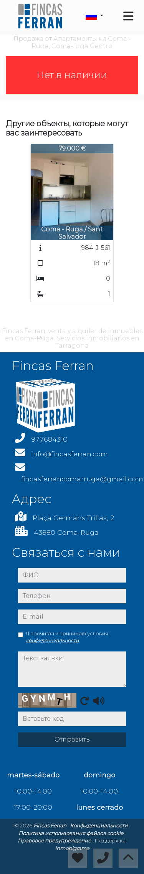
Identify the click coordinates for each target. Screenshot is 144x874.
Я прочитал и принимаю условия (67, 637)
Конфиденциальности (99, 825)
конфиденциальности (52, 640)
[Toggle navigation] (128, 16)
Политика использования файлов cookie (71, 833)
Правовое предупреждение (55, 840)
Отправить (72, 739)
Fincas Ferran (50, 825)
